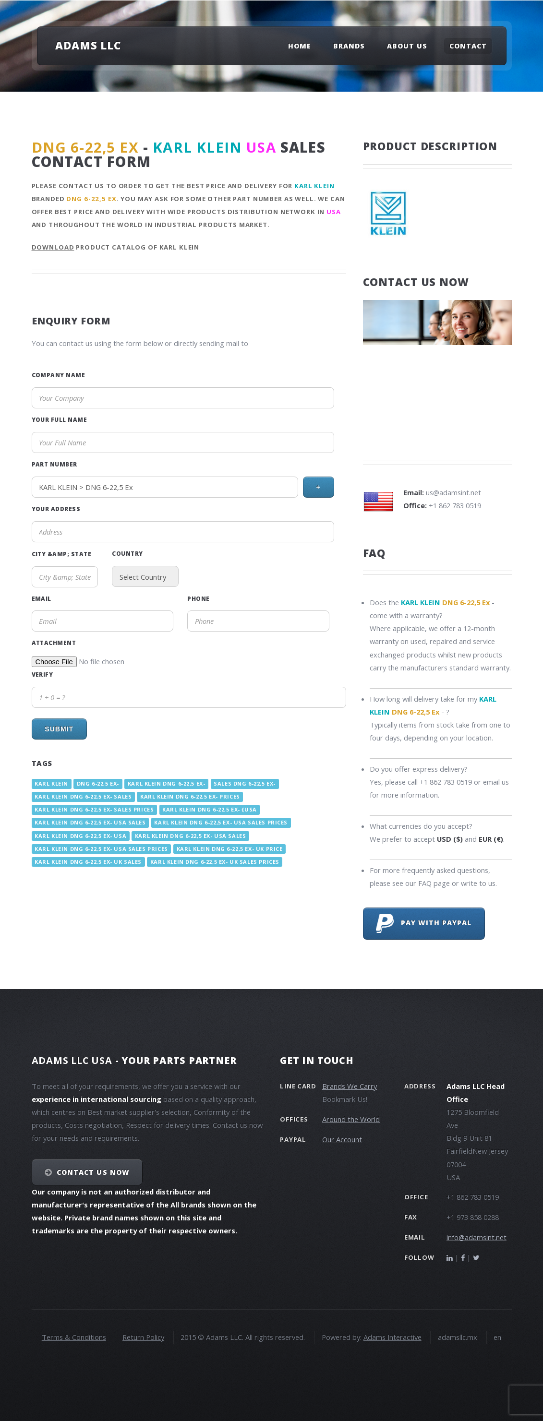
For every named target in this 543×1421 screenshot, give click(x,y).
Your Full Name (59, 419)
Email (41, 598)
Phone (198, 598)
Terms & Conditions (74, 1337)
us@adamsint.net (453, 492)
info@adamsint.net (476, 1237)
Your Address (56, 509)
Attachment (54, 642)
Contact (468, 45)
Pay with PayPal (423, 923)
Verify (42, 674)
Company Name (58, 375)
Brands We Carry (349, 1086)
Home (299, 45)
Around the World (351, 1119)
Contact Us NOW (93, 1172)
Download (53, 247)
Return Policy (143, 1337)
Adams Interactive (392, 1337)
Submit (59, 729)
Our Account (342, 1139)
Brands (349, 45)
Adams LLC (88, 45)
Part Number (54, 464)
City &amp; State (62, 554)
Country (127, 553)
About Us (407, 45)
